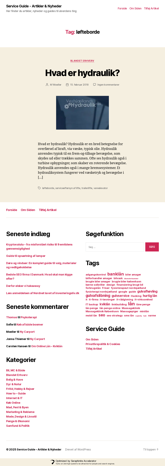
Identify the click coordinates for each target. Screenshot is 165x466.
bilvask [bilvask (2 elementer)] (118, 278)
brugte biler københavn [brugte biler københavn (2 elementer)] (126, 281)
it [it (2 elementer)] (86, 299)
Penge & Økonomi (18, 421)
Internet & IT (14, 398)
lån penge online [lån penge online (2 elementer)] (109, 308)
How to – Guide (16, 393)
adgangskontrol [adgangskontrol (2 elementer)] (96, 274)
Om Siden (135, 8)
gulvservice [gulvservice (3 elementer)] (120, 296)
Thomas (11, 317)
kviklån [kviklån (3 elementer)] (105, 304)
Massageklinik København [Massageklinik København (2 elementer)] (102, 311)
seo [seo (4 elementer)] (102, 315)
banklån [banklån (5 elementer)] (115, 274)
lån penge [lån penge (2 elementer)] (92, 308)
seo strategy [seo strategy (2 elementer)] (115, 315)
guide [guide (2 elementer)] (132, 291)
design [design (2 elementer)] (110, 284)
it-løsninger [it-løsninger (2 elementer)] (107, 299)
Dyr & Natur (14, 384)
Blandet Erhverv (82, 61)
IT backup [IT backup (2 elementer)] (92, 304)
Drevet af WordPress (79, 449)
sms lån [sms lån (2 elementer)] (129, 315)
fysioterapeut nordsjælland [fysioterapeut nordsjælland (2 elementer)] (128, 288)
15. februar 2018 (79, 84)
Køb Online (13, 402)
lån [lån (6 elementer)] (131, 304)
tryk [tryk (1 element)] (145, 316)
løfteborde (48, 188)
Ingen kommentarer (108, 84)
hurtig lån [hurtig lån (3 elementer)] (150, 296)
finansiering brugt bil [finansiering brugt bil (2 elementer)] (130, 284)
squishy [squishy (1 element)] (138, 316)
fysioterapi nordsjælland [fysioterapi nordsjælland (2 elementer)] (101, 291)
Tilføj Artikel (151, 8)
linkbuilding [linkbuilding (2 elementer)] (119, 304)
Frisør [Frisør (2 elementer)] (105, 288)
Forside (122, 8)
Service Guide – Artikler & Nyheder (40, 449)
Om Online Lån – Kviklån (46, 346)
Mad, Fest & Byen (17, 407)
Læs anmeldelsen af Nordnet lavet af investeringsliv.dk (42, 293)
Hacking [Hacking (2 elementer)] (136, 296)
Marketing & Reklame (20, 412)
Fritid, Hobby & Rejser (20, 389)
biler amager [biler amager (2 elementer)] (133, 274)
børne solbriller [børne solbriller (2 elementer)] (95, 284)
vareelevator (102, 188)
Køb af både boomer (30, 324)
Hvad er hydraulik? (82, 73)
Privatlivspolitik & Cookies (103, 344)
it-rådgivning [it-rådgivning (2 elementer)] (124, 299)
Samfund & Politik (17, 426)
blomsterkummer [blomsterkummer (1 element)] (131, 279)
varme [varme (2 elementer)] (152, 315)
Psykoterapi (29, 317)
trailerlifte (88, 188)
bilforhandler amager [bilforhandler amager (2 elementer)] (99, 278)
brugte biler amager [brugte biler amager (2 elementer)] (98, 281)
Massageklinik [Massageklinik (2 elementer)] (131, 308)
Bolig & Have (14, 379)
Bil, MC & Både (15, 370)
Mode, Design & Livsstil (21, 416)
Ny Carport (27, 331)
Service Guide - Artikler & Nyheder (34, 6)
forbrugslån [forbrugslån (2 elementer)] (93, 288)
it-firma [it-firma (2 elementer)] (93, 299)
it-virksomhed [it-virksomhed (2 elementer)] (144, 299)
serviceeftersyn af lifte (68, 188)
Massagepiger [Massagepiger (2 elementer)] (129, 311)
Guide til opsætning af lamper (26, 256)
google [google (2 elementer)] (122, 291)
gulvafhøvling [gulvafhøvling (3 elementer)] (147, 291)
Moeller (57, 84)
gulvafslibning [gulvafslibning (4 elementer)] (98, 295)
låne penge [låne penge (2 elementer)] (143, 304)
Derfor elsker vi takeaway (23, 286)
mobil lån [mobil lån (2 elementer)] (91, 315)
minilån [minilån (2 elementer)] (144, 311)
